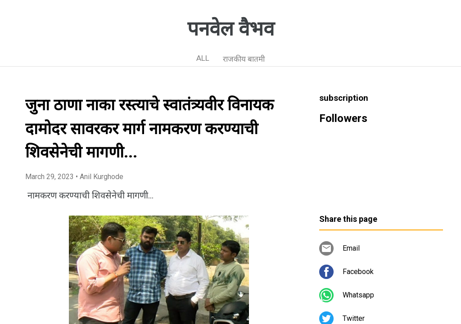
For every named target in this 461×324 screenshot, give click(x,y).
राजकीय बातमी (244, 58)
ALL (202, 58)
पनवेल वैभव (230, 28)
